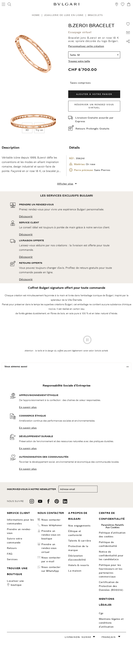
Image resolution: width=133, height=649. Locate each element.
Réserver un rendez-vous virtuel (94, 106)
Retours (12, 548)
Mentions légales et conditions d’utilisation (111, 622)
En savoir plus (28, 407)
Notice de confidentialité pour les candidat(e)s (111, 555)
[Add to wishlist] (128, 24)
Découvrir (26, 216)
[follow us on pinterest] (57, 503)
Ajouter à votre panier (94, 94)
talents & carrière (79, 540)
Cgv (101, 613)
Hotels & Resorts (78, 565)
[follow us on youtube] (40, 503)
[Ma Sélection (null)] (122, 5)
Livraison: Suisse (78, 637)
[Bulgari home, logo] (66, 5)
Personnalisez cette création (86, 46)
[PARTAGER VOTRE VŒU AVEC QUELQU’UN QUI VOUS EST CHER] (128, 32)
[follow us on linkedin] (65, 503)
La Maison (74, 570)
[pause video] (87, 339)
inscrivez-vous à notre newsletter (31, 489)
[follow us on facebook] (48, 503)
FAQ (9, 553)
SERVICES (12, 559)
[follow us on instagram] (32, 503)
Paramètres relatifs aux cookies (112, 526)
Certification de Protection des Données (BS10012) (111, 586)
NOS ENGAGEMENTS (79, 525)
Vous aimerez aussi (16, 366)
